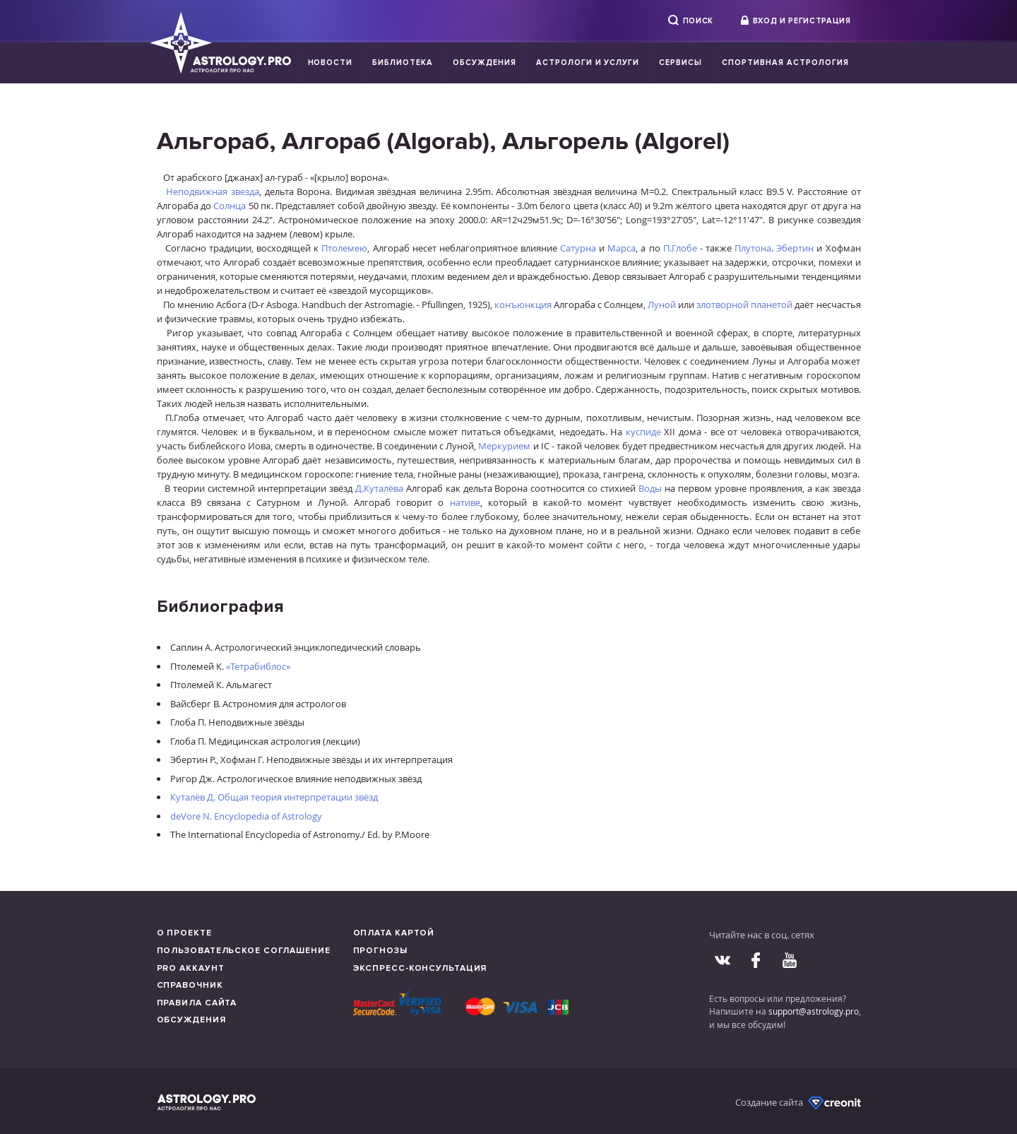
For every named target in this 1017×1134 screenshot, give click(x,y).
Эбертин (795, 248)
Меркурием (504, 445)
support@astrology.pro (813, 1011)
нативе (465, 502)
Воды (650, 488)
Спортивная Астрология (785, 62)
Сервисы (680, 62)
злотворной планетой (744, 304)
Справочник (190, 985)
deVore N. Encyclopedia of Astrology (246, 816)
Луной (662, 304)
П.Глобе (680, 248)
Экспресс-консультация (420, 968)
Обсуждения (484, 62)
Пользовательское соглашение (244, 950)
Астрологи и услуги (588, 62)
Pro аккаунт (191, 968)
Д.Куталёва (379, 488)
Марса (621, 248)
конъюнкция (523, 304)
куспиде (643, 431)
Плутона (752, 248)
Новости (330, 62)
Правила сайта (197, 1003)
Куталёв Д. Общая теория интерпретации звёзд (274, 797)
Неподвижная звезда (212, 191)
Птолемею (344, 248)
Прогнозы (380, 950)
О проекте (184, 933)
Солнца (229, 205)
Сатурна (578, 248)
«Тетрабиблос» (258, 666)
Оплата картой (394, 933)
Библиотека (402, 62)
